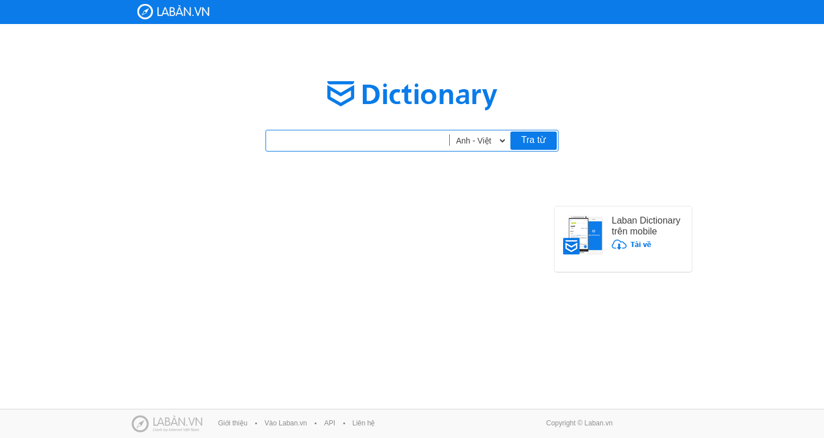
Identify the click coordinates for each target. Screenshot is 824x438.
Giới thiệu (232, 423)
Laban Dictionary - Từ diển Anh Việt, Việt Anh (173, 11)
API (329, 423)
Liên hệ (363, 423)
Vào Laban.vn (285, 423)
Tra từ (533, 140)
